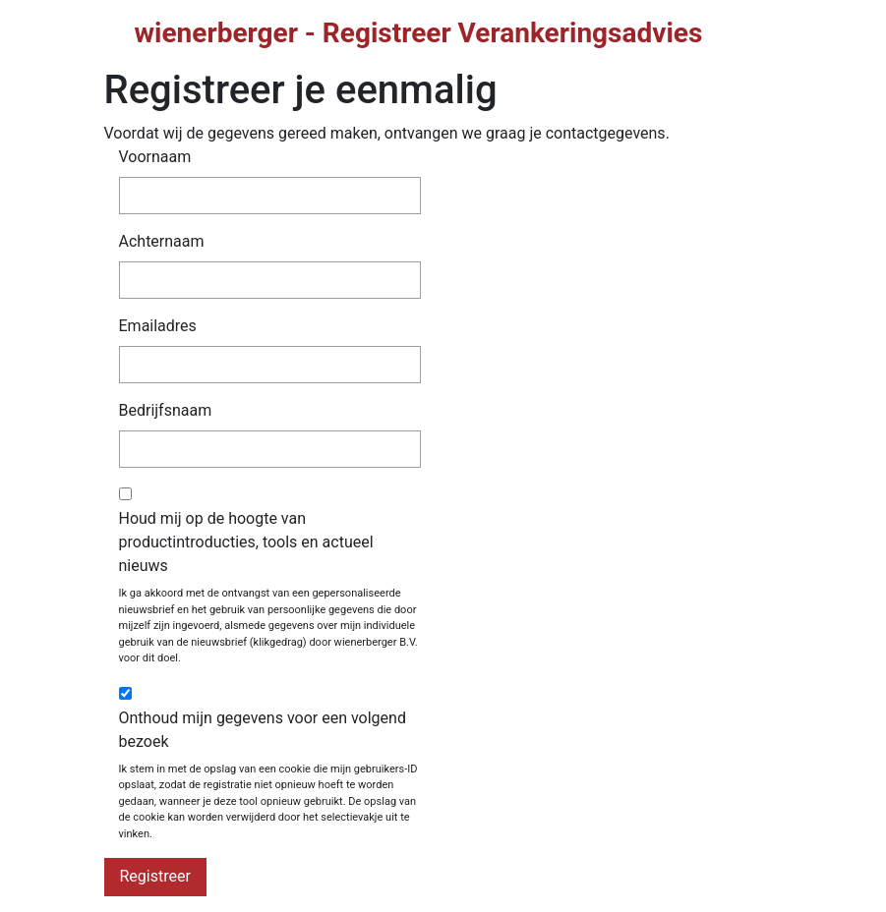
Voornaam (155, 156)
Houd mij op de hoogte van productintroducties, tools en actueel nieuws (246, 542)
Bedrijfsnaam (165, 410)
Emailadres (158, 325)
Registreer (155, 876)
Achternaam (162, 241)
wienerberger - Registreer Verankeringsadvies (419, 33)
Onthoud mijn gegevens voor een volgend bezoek (262, 730)
